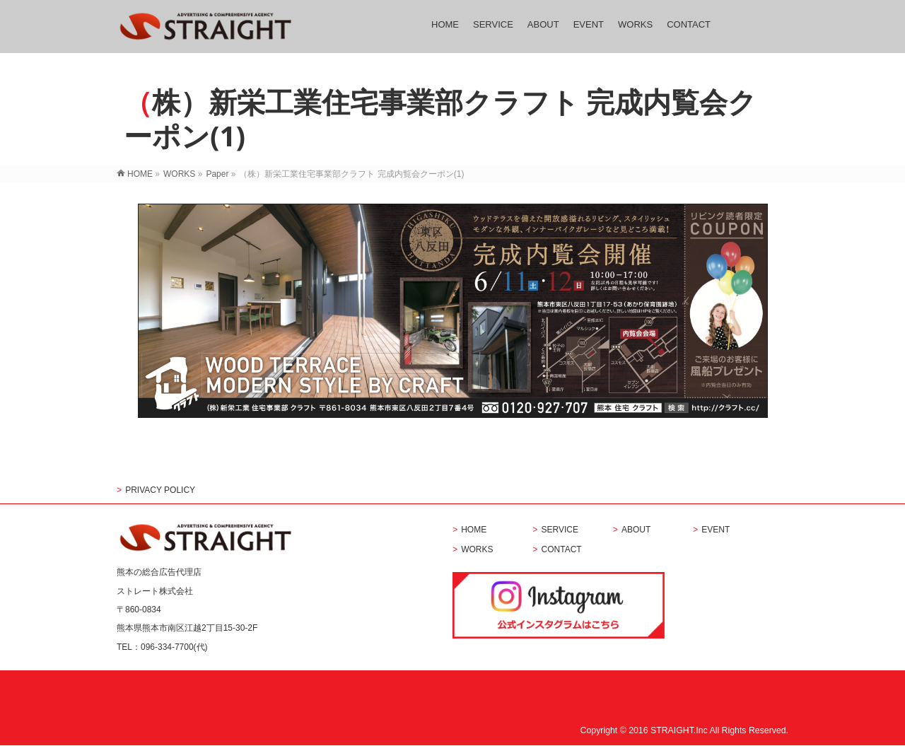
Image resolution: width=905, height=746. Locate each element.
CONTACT (562, 550)
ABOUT (635, 530)
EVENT (715, 530)
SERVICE (560, 530)
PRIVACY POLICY (160, 491)
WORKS (477, 550)
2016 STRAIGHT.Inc (668, 730)
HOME (473, 530)
